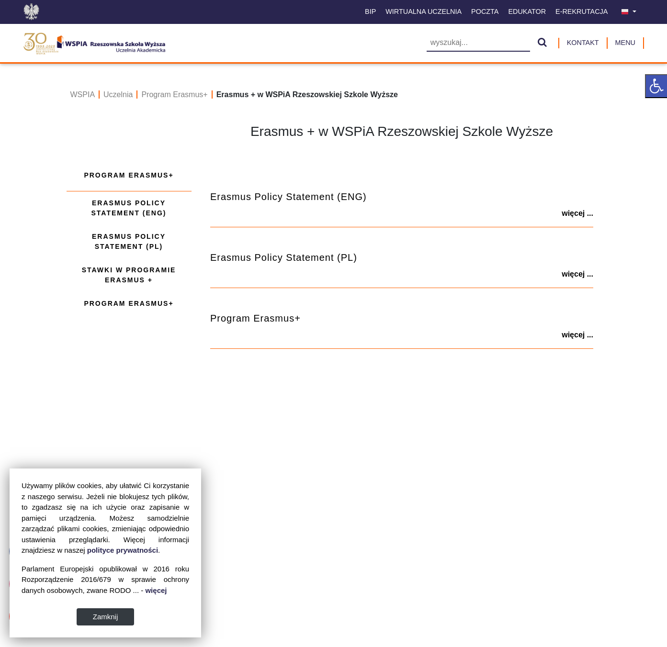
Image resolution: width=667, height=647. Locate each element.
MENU (625, 42)
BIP (370, 11)
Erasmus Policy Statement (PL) (129, 241)
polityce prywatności (122, 550)
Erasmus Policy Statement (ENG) (128, 208)
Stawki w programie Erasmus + (129, 275)
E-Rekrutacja (581, 11)
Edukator (527, 11)
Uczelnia (118, 94)
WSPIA (82, 94)
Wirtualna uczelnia (423, 11)
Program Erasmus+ (174, 94)
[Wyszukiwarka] (478, 43)
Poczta (484, 11)
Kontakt (583, 42)
